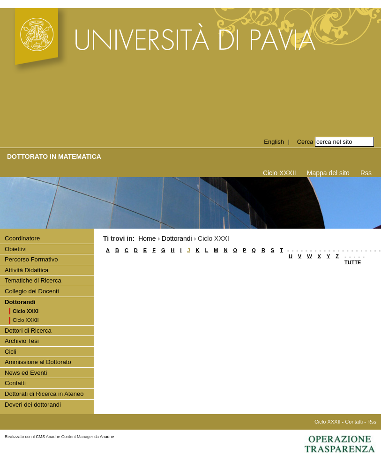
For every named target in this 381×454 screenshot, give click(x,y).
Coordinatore (22, 238)
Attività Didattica (26, 270)
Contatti (15, 383)
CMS (40, 436)
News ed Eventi (26, 372)
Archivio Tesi (22, 340)
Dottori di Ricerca (28, 330)
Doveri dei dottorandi (33, 404)
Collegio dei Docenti (32, 291)
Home (147, 238)
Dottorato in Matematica (54, 156)
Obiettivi (16, 249)
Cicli (10, 351)
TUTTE (352, 262)
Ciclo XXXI (25, 311)
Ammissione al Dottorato (38, 361)
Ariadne (107, 436)
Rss (366, 173)
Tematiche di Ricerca (33, 280)
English (274, 141)
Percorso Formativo (31, 259)
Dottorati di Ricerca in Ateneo (44, 393)
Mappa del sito (328, 173)
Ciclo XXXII (279, 173)
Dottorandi (20, 301)
